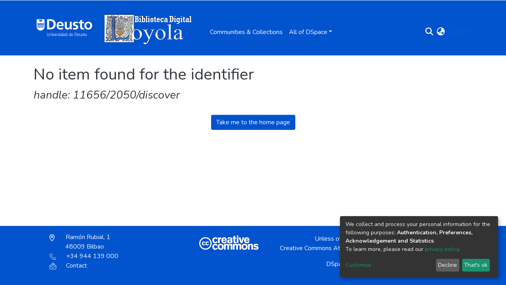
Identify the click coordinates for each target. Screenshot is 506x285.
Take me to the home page (253, 122)
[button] (440, 32)
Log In (457, 32)
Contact (68, 265)
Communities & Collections (246, 32)
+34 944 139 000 (83, 256)
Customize (358, 265)
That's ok (475, 265)
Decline (447, 265)
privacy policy (442, 249)
